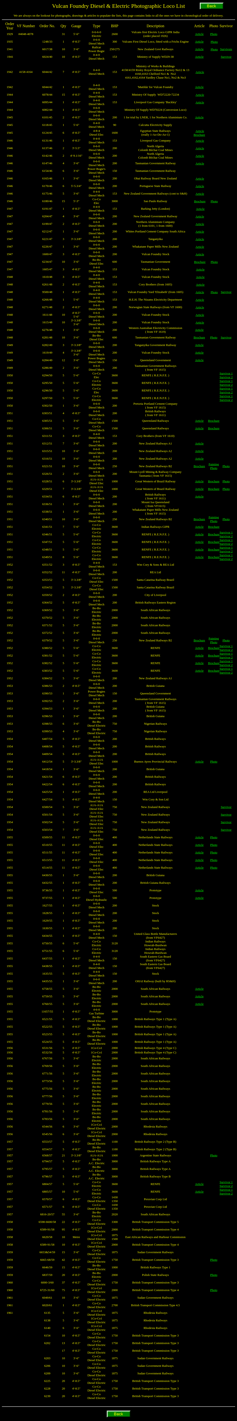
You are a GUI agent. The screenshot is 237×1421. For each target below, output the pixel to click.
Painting (214, 464)
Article (199, 34)
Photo (213, 34)
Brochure (199, 135)
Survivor (226, 56)
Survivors (226, 49)
